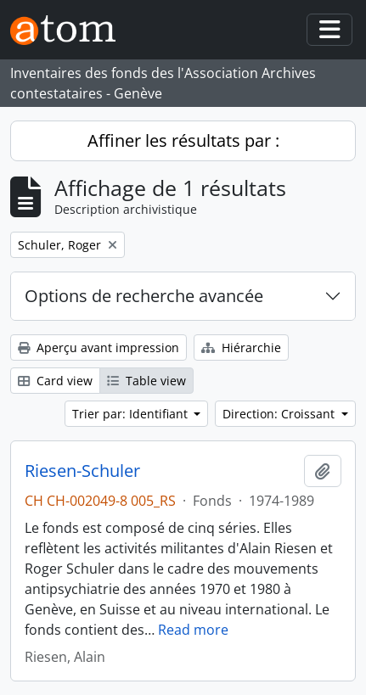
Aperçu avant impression (98, 347)
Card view (55, 381)
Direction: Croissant (280, 414)
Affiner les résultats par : (183, 140)
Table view (146, 381)
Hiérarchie (241, 347)
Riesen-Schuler (82, 471)
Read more (193, 629)
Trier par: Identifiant (131, 414)
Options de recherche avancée (144, 295)
